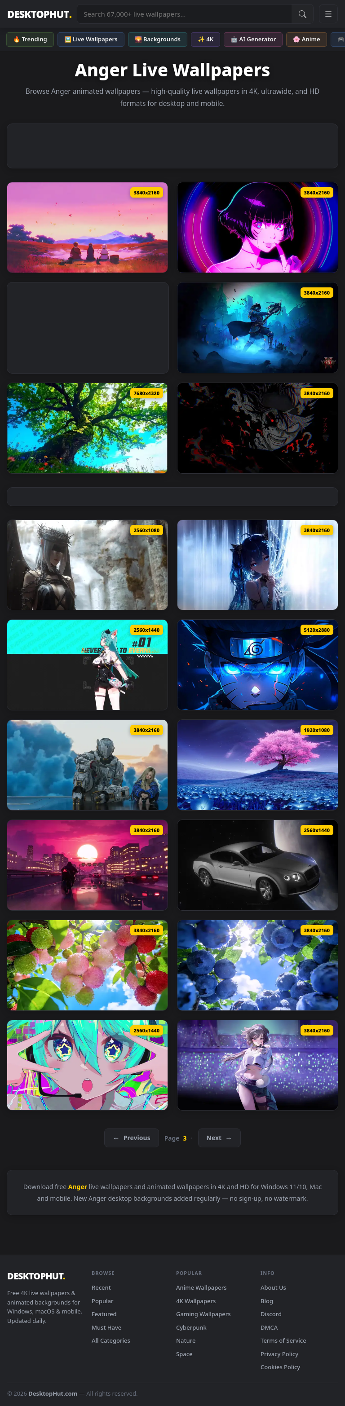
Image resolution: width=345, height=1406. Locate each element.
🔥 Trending (30, 39)
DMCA (269, 1327)
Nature (185, 1340)
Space (184, 1354)
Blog (267, 1301)
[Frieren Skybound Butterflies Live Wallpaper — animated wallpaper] (87, 227)
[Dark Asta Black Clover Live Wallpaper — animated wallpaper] (257, 428)
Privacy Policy (279, 1354)
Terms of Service (283, 1340)
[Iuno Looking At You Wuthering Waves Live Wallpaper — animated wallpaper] (257, 565)
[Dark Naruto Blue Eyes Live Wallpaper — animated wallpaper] (257, 664)
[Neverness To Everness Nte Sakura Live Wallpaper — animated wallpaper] (257, 765)
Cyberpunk (191, 1327)
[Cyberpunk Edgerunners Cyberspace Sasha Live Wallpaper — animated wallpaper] (257, 227)
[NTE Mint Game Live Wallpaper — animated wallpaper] (87, 664)
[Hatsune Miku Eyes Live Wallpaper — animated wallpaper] (87, 1065)
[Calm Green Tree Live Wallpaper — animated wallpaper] (87, 428)
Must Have (106, 1327)
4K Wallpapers (196, 1301)
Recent (101, 1287)
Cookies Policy (280, 1367)
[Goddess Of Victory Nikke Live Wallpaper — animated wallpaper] (257, 1065)
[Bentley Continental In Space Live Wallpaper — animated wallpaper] (257, 865)
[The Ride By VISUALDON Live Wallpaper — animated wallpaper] (87, 865)
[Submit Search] (302, 13)
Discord (271, 1314)
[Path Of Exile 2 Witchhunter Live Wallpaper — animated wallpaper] (257, 327)
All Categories (111, 1340)
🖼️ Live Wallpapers (91, 39)
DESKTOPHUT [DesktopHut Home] (39, 14)
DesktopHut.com (52, 1393)
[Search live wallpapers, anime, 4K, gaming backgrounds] (184, 13)
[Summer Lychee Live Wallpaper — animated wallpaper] (87, 965)
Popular (103, 1301)
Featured (104, 1314)
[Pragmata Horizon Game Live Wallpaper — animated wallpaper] (87, 765)
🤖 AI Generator (253, 39)
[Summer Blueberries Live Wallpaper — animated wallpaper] (257, 965)
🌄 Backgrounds (158, 39)
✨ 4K (205, 39)
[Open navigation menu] (328, 13)
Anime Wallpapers (201, 1287)
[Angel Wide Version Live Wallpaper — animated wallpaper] (87, 565)
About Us (273, 1287)
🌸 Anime (306, 39)
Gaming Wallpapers (203, 1314)
